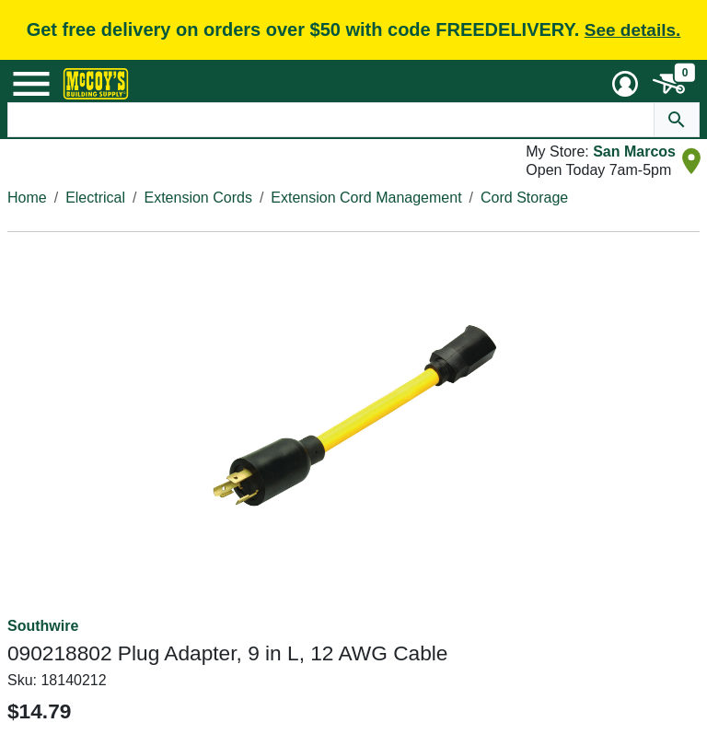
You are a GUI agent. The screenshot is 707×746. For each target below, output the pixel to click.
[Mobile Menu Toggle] (31, 84)
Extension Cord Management (366, 197)
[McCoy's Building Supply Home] (96, 83)
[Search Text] (331, 119)
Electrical (95, 197)
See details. (633, 30)
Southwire (42, 626)
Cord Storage (524, 197)
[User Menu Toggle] (625, 84)
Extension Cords (198, 197)
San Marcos (634, 151)
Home (27, 197)
